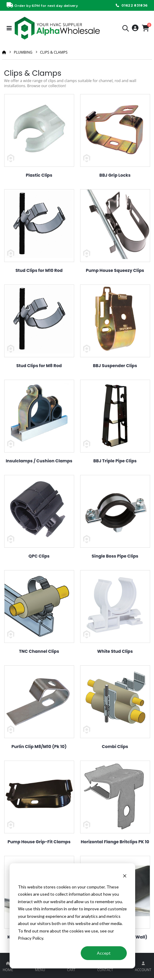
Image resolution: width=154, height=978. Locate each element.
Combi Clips (115, 747)
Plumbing (23, 52)
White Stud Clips (115, 651)
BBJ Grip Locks (114, 175)
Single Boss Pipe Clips (115, 556)
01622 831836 (131, 5)
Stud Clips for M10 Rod (39, 270)
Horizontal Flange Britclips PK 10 (115, 842)
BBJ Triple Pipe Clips (115, 461)
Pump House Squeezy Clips (115, 270)
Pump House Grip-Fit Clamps (39, 842)
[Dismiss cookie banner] (125, 875)
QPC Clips (38, 556)
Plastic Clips (39, 175)
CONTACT (105, 969)
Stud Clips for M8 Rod (39, 366)
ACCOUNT (143, 969)
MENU (40, 969)
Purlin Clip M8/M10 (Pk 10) (39, 747)
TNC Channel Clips (39, 651)
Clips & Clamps (54, 52)
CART (71, 969)
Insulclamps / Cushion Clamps (39, 461)
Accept (104, 953)
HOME (8, 969)
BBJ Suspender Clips (115, 366)
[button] (125, 29)
